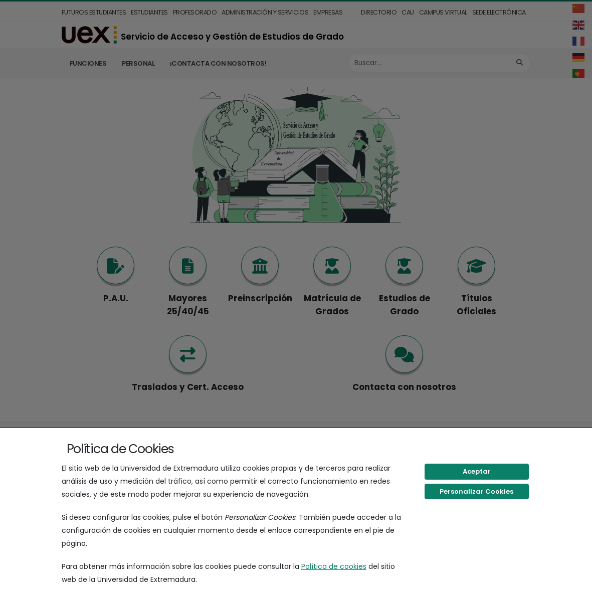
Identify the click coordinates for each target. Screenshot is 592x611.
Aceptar (477, 471)
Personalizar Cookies (476, 491)
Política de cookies (333, 566)
